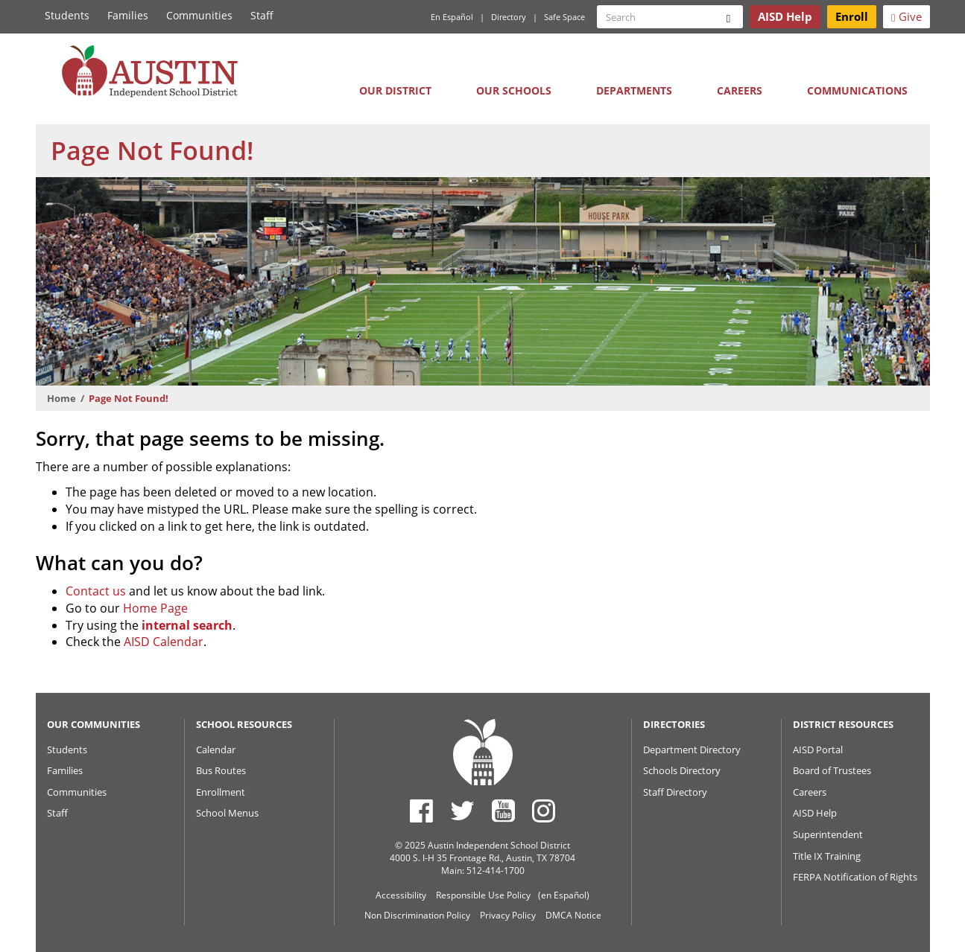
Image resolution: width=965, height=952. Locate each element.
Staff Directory (675, 792)
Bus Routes (221, 770)
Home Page (155, 608)
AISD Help (815, 813)
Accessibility (401, 895)
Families (127, 15)
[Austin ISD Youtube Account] (503, 810)
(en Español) (563, 895)
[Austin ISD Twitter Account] (462, 810)
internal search (187, 625)
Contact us (96, 591)
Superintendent (828, 834)
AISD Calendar (163, 641)
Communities (199, 15)
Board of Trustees (832, 770)
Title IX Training (827, 856)
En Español (452, 16)
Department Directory (692, 749)
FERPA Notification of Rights (855, 877)
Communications (857, 90)
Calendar (215, 749)
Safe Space (564, 16)
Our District (395, 90)
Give (906, 16)
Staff (261, 15)
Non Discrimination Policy (417, 915)
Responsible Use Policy (483, 895)
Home (61, 398)
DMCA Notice (573, 915)
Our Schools (513, 90)
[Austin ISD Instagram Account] (543, 810)
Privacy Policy (508, 915)
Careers (739, 90)
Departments (634, 90)
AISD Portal (818, 749)
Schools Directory (682, 770)
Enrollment (220, 792)
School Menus (227, 813)
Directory (508, 16)
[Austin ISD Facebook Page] (421, 810)
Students (67, 15)
